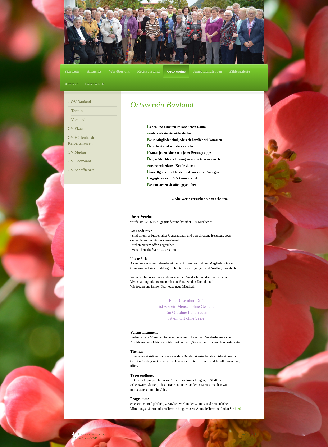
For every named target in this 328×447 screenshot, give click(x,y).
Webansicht (248, 434)
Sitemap (101, 434)
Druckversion (83, 434)
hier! (238, 408)
